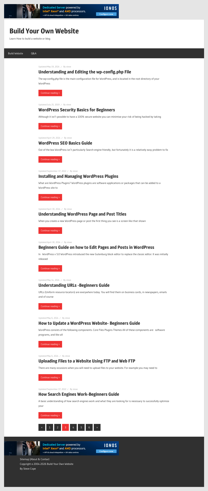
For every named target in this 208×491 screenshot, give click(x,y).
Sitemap (25, 459)
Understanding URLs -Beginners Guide (74, 285)
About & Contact (40, 459)
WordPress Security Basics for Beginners (76, 109)
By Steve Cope (28, 468)
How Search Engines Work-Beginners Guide (78, 394)
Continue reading (49, 92)
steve (68, 66)
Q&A (33, 53)
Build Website (15, 53)
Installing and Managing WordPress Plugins (78, 176)
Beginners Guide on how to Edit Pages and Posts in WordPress (96, 247)
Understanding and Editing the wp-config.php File (84, 71)
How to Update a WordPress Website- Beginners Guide (89, 323)
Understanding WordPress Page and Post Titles (82, 214)
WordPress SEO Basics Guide (65, 143)
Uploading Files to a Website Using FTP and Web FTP (86, 361)
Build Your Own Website (44, 31)
